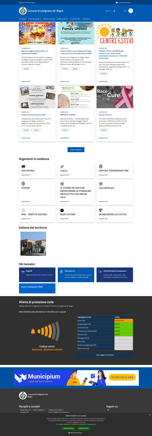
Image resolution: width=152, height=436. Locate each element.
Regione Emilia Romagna (27, 2)
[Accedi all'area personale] (123, 2)
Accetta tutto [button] (68, 428)
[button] (76, 433)
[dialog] (76, 424)
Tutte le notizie (76, 149)
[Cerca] (130, 10)
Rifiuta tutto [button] (83, 428)
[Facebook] (113, 10)
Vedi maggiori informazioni (105, 355)
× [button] (150, 415)
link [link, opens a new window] (95, 424)
